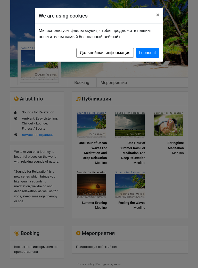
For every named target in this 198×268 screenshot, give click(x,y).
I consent (147, 52)
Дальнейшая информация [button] (105, 52)
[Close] (157, 15)
